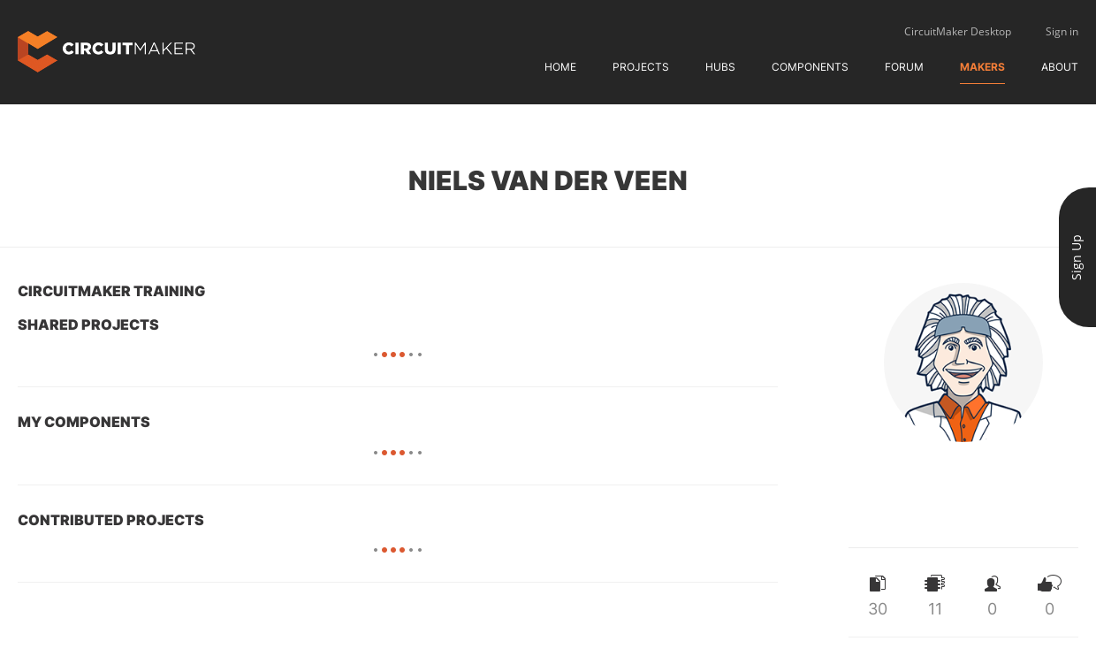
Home (560, 66)
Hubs (720, 66)
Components (810, 66)
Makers (982, 66)
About (1059, 66)
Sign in (1062, 31)
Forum (904, 66)
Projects (641, 66)
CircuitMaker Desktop (957, 31)
